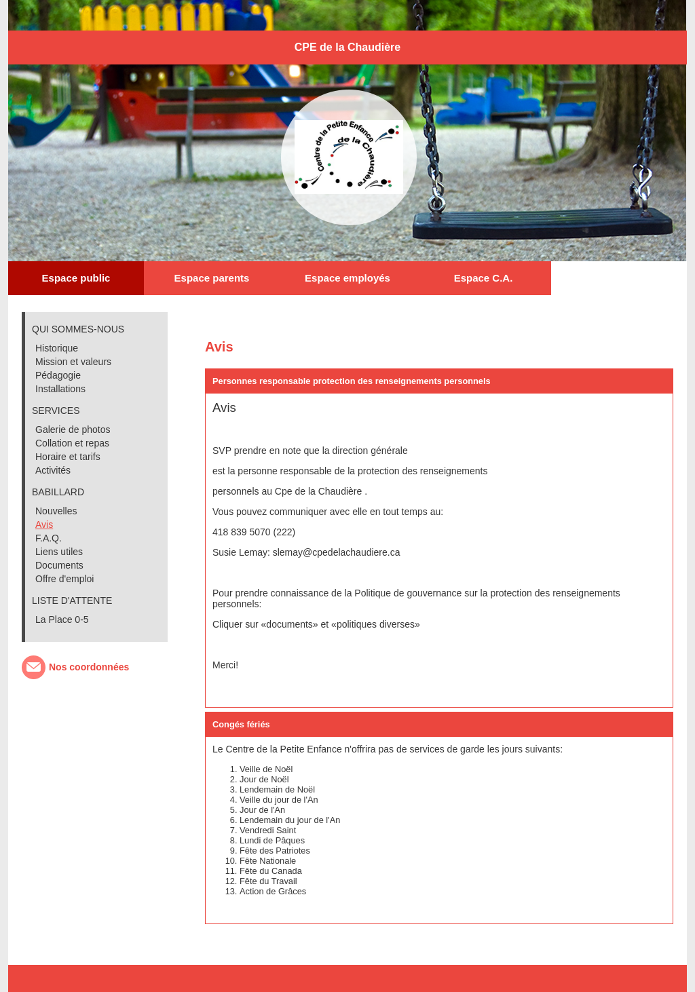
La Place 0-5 (62, 619)
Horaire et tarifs (67, 456)
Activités (53, 470)
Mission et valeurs (73, 361)
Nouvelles (56, 510)
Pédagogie (58, 375)
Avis (44, 524)
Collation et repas (72, 443)
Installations (60, 388)
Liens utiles (59, 551)
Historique (56, 348)
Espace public (76, 278)
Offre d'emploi (64, 578)
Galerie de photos (73, 429)
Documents (59, 565)
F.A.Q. (48, 538)
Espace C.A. (483, 278)
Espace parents (212, 278)
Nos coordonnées (89, 667)
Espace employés (347, 278)
